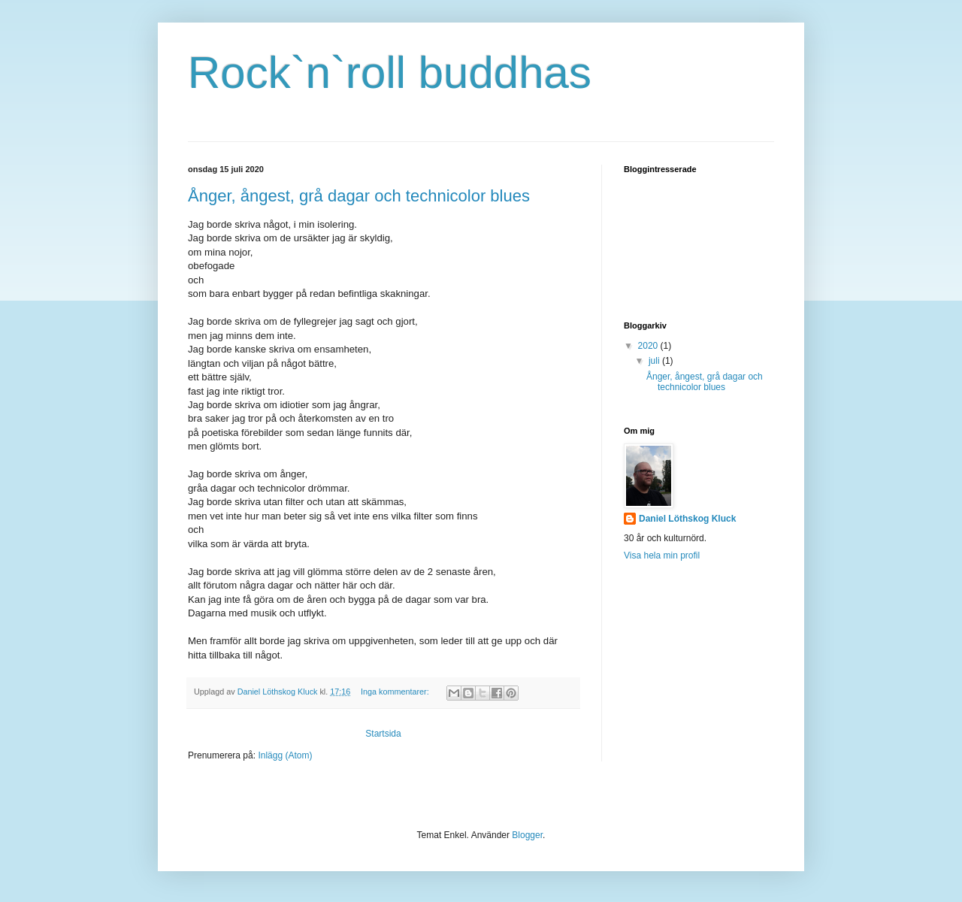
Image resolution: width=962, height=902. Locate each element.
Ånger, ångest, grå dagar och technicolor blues (359, 195)
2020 (649, 346)
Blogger (527, 835)
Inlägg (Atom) (285, 755)
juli (655, 361)
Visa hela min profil (662, 555)
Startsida (383, 733)
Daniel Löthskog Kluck (687, 518)
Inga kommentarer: (396, 691)
